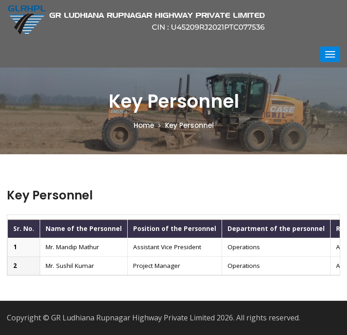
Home (144, 125)
